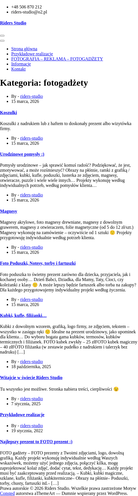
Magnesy (8, 211)
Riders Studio (13, 23)
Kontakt (18, 69)
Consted (7, 493)
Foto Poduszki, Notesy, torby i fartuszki (38, 263)
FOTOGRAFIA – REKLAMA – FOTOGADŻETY (57, 58)
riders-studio (31, 96)
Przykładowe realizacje (32, 53)
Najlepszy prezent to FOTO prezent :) (36, 441)
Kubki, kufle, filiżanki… (23, 315)
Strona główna (24, 48)
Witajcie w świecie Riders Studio (31, 377)
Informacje (21, 64)
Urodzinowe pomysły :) (22, 154)
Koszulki (8, 112)
